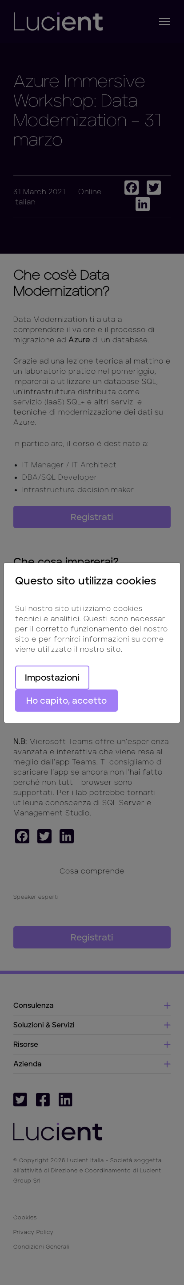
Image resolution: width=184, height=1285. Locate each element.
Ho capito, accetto (66, 700)
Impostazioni (52, 677)
